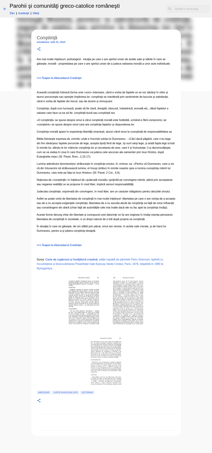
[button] (39, 49)
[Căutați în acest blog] (191, 9)
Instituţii (23, 13)
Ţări (12, 13)
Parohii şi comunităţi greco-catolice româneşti (65, 6)
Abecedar (43, 392)
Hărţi (36, 13)
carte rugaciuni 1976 (65, 392)
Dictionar (87, 392)
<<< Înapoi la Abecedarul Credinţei (59, 78)
